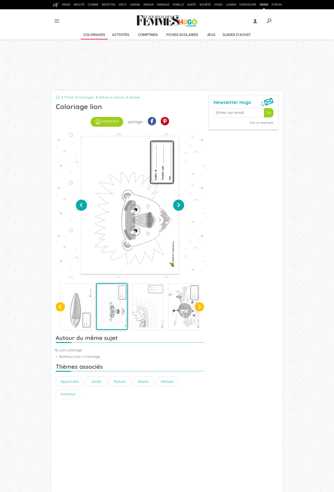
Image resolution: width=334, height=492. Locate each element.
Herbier (134, 97)
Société (205, 4)
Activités (120, 35)
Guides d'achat (236, 35)
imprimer (107, 121)
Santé (191, 4)
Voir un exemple (261, 122)
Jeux (211, 35)
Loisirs (231, 4)
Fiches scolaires (182, 35)
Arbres (143, 381)
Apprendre (70, 381)
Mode (66, 4)
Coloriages (94, 35)
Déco (122, 4)
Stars (218, 4)
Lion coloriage (70, 350)
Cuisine (93, 4)
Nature (119, 381)
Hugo (264, 4)
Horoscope (247, 4)
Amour (148, 4)
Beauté (79, 4)
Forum (277, 4)
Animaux (68, 394)
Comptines (148, 35)
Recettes (108, 4)
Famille (178, 4)
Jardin (135, 4)
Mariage (163, 4)
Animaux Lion (70, 356)
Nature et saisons (112, 97)
